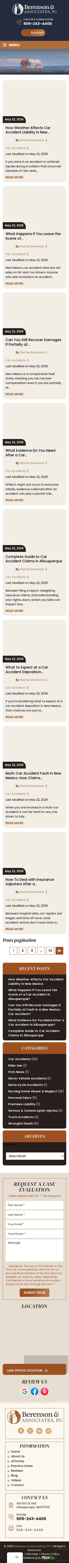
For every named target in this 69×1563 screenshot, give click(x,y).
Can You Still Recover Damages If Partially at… (33, 342)
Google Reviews (25, 1391)
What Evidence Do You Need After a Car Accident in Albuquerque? (36, 1022)
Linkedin (39, 1430)
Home (15, 1451)
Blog (14, 1475)
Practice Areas (22, 1466)
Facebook (20, 1430)
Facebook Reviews (34, 1391)
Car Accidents (16, 148)
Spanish (34, 33)
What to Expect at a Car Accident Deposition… (27, 669)
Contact (17, 1485)
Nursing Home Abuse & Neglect (32, 1091)
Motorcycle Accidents (25, 1085)
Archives (9, 1144)
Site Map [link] (32, 1554)
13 (50, 950)
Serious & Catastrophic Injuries (32, 1111)
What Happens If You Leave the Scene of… (33, 236)
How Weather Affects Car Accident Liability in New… (28, 130)
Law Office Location (24, 1370)
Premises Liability (22, 1104)
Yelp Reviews (44, 1391)
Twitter (30, 1430)
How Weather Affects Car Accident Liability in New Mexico (36, 981)
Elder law (15, 1065)
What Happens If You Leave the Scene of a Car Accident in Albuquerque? (32, 994)
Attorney (17, 1461)
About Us (18, 1456)
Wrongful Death (20, 1123)
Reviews (17, 1471)
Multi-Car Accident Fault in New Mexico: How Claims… (33, 775)
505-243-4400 (37, 23)
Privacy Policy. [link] (50, 1554)
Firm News (16, 1072)
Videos (16, 1480)
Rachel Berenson (32, 140)
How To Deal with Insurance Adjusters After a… (30, 882)
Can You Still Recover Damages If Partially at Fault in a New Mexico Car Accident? (34, 1009)
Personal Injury (20, 1098)
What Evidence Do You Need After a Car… (30, 452)
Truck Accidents (21, 1117)
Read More (14, 177)
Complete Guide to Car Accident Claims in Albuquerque (34, 559)
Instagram (48, 1430)
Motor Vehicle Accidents (27, 1078)
